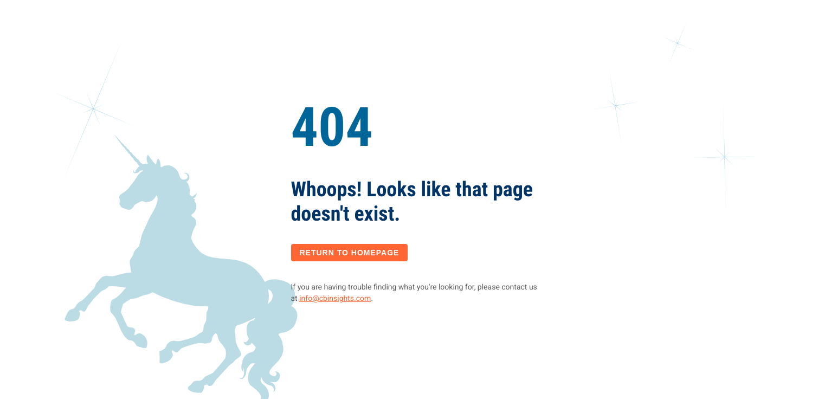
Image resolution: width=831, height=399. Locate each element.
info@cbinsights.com (335, 298)
